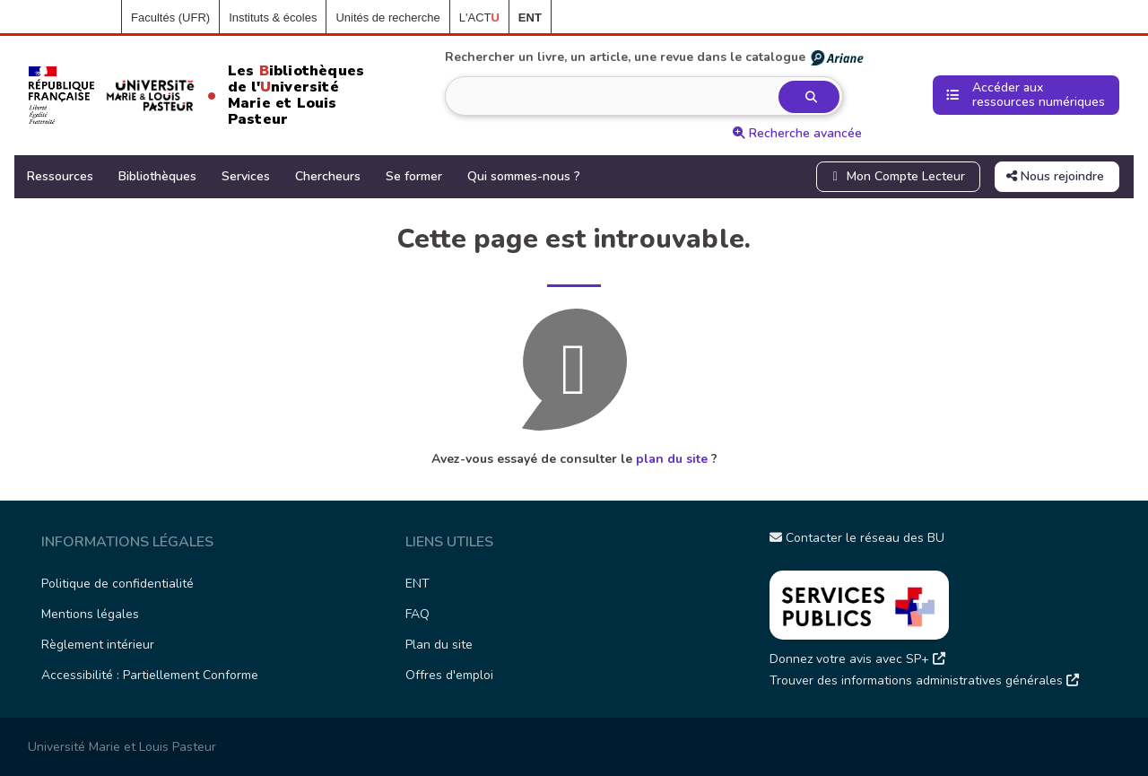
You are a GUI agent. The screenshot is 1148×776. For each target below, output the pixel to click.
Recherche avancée (797, 133)
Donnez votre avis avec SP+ (857, 658)
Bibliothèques (157, 176)
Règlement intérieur (97, 644)
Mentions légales (90, 614)
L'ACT (479, 17)
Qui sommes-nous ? (523, 176)
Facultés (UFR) (170, 17)
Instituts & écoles (273, 17)
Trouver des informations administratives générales (924, 680)
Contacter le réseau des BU (857, 537)
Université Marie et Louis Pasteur (122, 746)
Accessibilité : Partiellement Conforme (149, 675)
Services (246, 176)
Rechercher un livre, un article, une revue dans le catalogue (655, 57)
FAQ (417, 614)
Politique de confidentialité (117, 583)
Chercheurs (328, 176)
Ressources (60, 176)
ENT (417, 583)
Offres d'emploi (449, 675)
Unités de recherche (387, 17)
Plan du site (439, 644)
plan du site (672, 458)
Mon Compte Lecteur (897, 176)
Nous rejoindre (1055, 176)
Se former (414, 176)
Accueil (92, 18)
